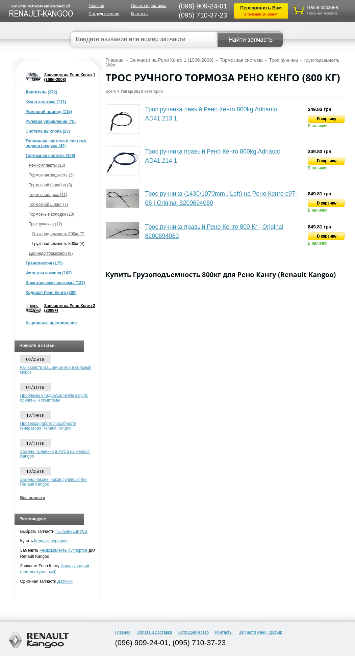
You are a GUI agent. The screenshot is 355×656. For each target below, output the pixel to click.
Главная (96, 5)
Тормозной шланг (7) (48, 204)
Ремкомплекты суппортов (63, 550)
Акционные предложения (51, 323)
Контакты (140, 13)
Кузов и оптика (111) (46, 102)
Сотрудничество (104, 13)
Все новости (32, 497)
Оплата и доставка (149, 5)
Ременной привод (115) (49, 111)
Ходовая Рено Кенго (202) (51, 292)
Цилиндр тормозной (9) (51, 253)
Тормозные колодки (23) (51, 214)
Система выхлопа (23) (48, 131)
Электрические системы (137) (55, 282)
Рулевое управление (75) (51, 121)
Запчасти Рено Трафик (260, 632)
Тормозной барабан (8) (50, 185)
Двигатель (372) (41, 92)
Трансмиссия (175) (44, 263)
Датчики (65, 581)
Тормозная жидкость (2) (51, 175)
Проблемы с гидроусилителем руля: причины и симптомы (54, 398)
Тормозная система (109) (50, 155)
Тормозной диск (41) (48, 194)
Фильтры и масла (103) (49, 273)
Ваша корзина (322, 7)
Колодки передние (51, 541)
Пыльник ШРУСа (71, 531)
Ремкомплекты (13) (47, 165)
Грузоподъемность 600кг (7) (58, 233)
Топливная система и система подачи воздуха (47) (56, 143)
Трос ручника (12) (45, 224)
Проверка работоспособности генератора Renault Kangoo (48, 426)
